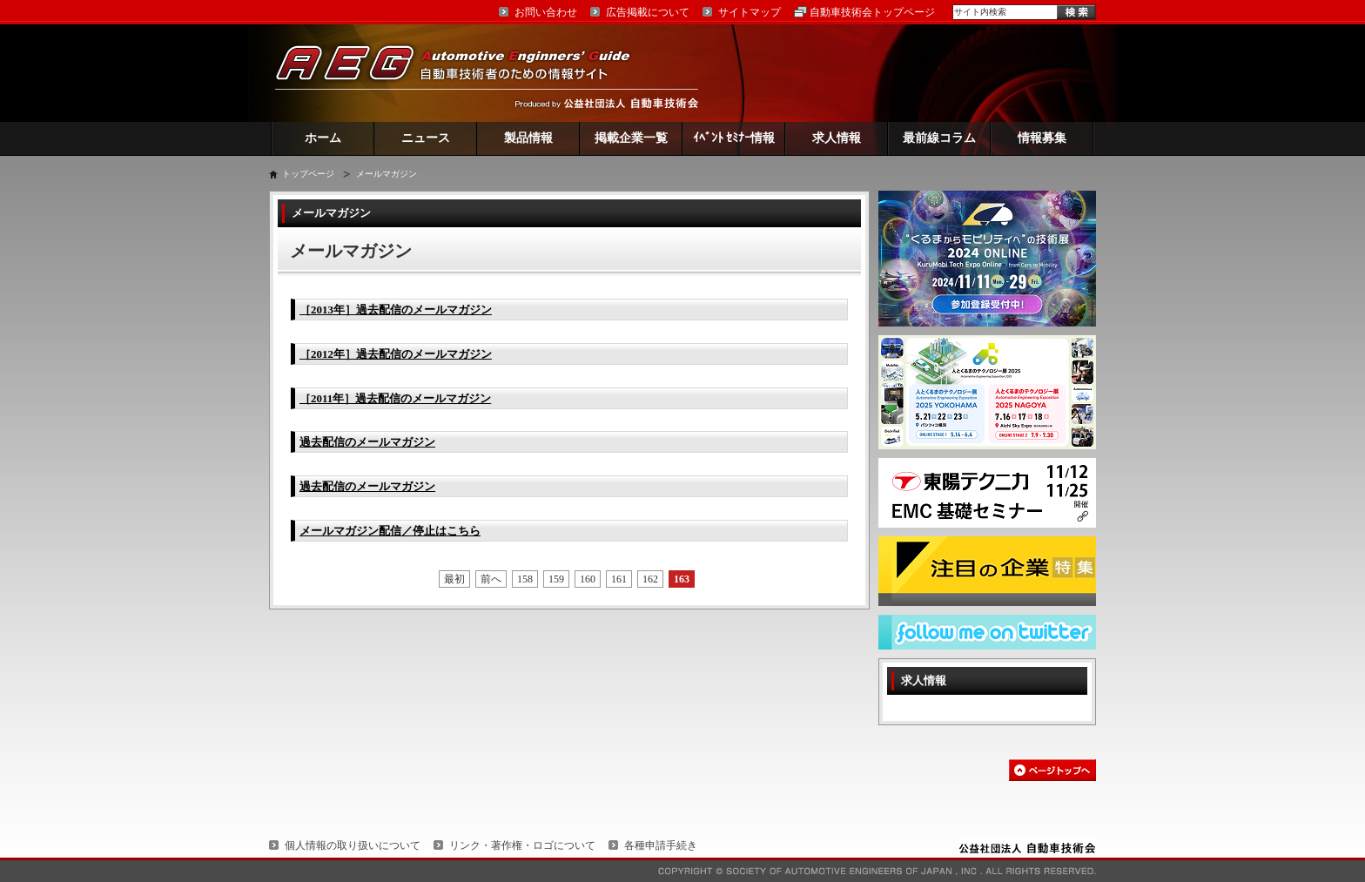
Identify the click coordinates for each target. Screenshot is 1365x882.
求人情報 (836, 138)
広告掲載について (647, 12)
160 (587, 579)
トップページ (308, 173)
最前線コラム (939, 138)
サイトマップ (749, 12)
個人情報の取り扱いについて (352, 845)
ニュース (425, 138)
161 (619, 579)
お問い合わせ (545, 12)
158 (525, 579)
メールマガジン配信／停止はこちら (390, 530)
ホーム (323, 138)
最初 (454, 579)
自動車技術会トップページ (872, 12)
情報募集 (1042, 138)
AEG (464, 72)
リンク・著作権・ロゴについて (522, 845)
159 (556, 579)
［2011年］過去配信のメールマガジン (395, 398)
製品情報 (528, 138)
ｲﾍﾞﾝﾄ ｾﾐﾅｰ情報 (734, 138)
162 (650, 579)
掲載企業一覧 (631, 138)
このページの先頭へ (1052, 770)
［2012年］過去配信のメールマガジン (395, 353)
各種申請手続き (660, 845)
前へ (491, 579)
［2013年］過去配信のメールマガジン (395, 309)
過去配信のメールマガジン (367, 441)
